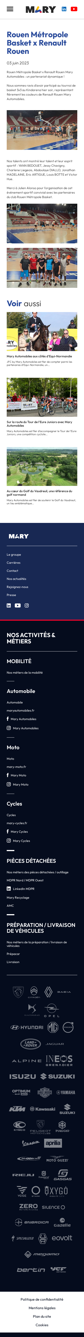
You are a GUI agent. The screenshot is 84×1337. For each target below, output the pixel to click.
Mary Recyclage (18, 897)
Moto (10, 758)
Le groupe (14, 554)
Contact (12, 570)
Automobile (15, 702)
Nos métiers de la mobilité (25, 672)
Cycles (11, 815)
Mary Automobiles (21, 719)
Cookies (42, 1325)
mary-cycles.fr (17, 823)
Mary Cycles (17, 831)
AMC (10, 905)
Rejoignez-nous (17, 587)
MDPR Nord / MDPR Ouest (25, 880)
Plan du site (42, 1316)
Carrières (13, 562)
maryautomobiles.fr (20, 710)
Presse (11, 595)
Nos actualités (16, 579)
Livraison (13, 962)
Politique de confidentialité (42, 1299)
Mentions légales (42, 1308)
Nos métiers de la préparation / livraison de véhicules (37, 944)
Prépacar (13, 954)
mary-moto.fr (16, 767)
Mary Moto (16, 775)
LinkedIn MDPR (20, 889)
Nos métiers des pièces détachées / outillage (38, 872)
